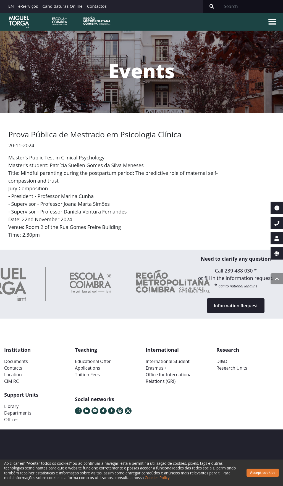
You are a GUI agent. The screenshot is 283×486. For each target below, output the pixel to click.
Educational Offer (93, 361)
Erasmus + (156, 368)
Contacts (13, 368)
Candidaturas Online (62, 6)
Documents (16, 361)
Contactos (97, 6)
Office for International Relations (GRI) (169, 378)
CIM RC (11, 381)
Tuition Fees (87, 375)
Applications (87, 368)
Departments (17, 413)
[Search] (252, 6)
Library (11, 406)
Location (13, 375)
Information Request (236, 306)
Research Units (231, 368)
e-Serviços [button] (28, 6)
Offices (11, 419)
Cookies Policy (157, 477)
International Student (168, 361)
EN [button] (11, 6)
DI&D (221, 361)
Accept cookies (262, 472)
